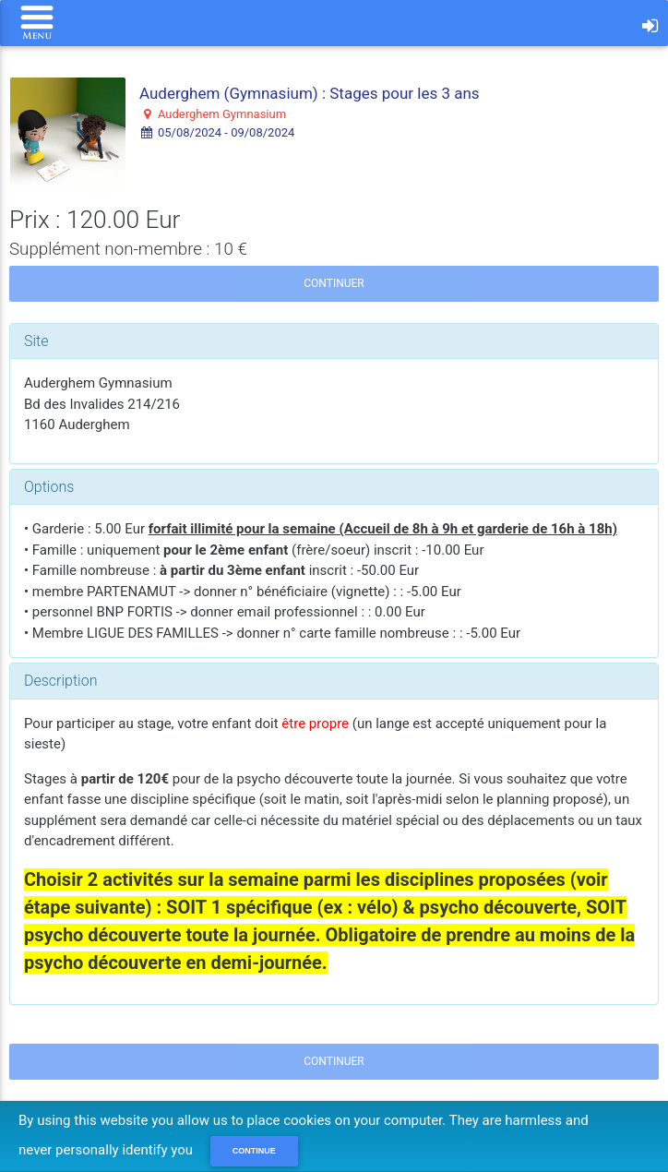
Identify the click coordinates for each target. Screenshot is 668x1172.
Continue (254, 1150)
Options (49, 487)
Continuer (334, 283)
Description (60, 680)
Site (36, 341)
